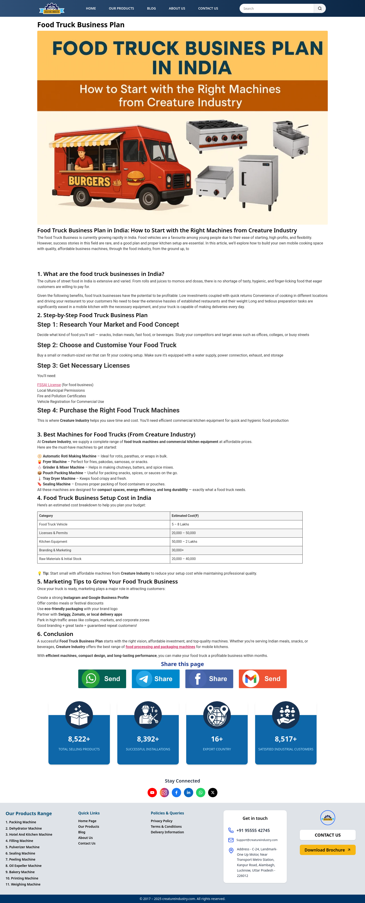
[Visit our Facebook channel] (176, 792)
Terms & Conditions (166, 826)
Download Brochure (327, 850)
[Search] (320, 8)
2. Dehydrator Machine (24, 828)
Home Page (87, 821)
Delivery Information (167, 832)
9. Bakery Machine (20, 872)
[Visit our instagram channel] (164, 792)
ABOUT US (177, 8)
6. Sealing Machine (20, 853)
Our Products (88, 826)
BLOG (151, 8)
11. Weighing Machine (23, 884)
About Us (85, 837)
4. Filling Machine (19, 840)
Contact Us (86, 843)
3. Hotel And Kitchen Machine (29, 834)
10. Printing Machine (22, 878)
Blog (81, 832)
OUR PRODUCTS (121, 8)
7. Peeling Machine (20, 859)
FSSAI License (49, 385)
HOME (91, 8)
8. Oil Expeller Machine (24, 865)
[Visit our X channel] (212, 792)
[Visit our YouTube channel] (152, 792)
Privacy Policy (161, 821)
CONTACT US (208, 8)
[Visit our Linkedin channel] (188, 792)
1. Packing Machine (21, 822)
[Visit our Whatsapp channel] (200, 792)
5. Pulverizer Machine (23, 847)
